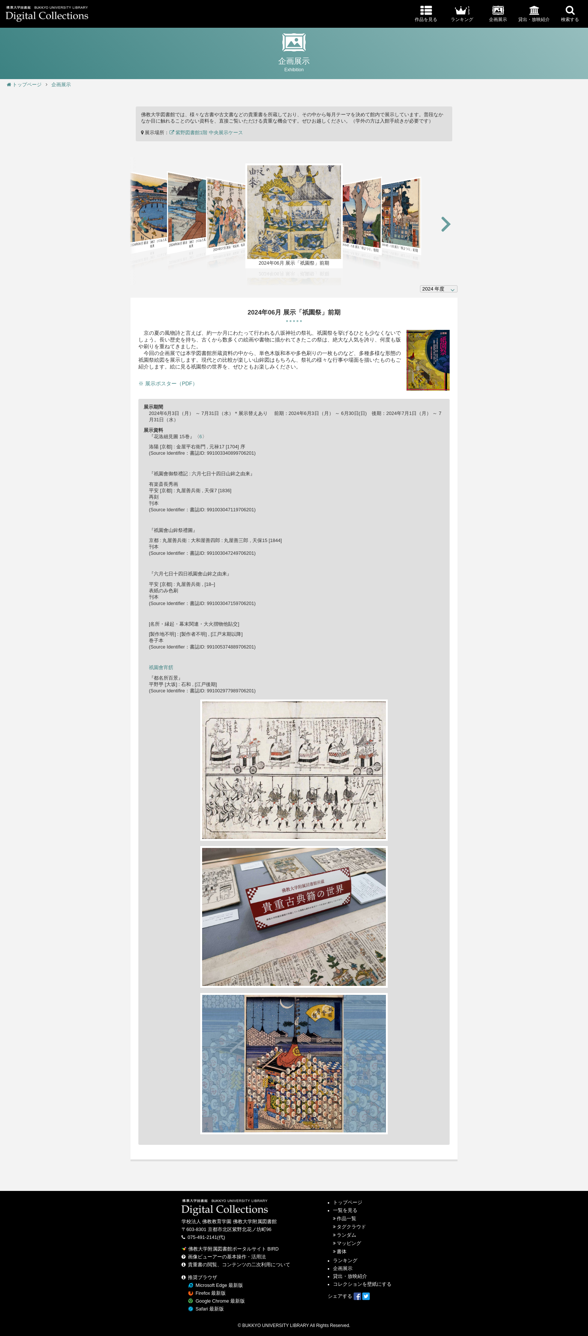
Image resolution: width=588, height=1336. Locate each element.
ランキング (345, 1260)
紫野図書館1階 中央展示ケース (206, 132)
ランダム (346, 1235)
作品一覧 (346, 1218)
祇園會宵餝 (161, 667)
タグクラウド (351, 1227)
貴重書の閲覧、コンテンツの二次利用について (239, 1264)
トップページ (24, 84)
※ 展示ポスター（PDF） (168, 383)
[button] (142, 225)
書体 (341, 1251)
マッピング (349, 1243)
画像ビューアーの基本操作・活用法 (227, 1257)
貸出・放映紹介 (350, 1276)
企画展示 (61, 84)
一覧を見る (345, 1210)
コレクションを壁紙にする (362, 1284)
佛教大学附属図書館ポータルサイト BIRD (230, 1249)
